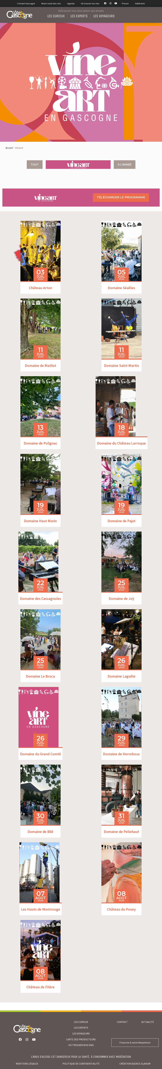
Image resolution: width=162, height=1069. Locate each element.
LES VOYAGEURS (81, 1033)
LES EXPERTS (81, 1027)
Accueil (9, 147)
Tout (35, 164)
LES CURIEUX (81, 1022)
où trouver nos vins (81, 1045)
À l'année (124, 164)
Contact (122, 1022)
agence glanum (140, 1063)
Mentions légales (27, 1063)
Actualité (147, 1022)
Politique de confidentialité (81, 1063)
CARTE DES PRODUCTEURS (81, 1039)
